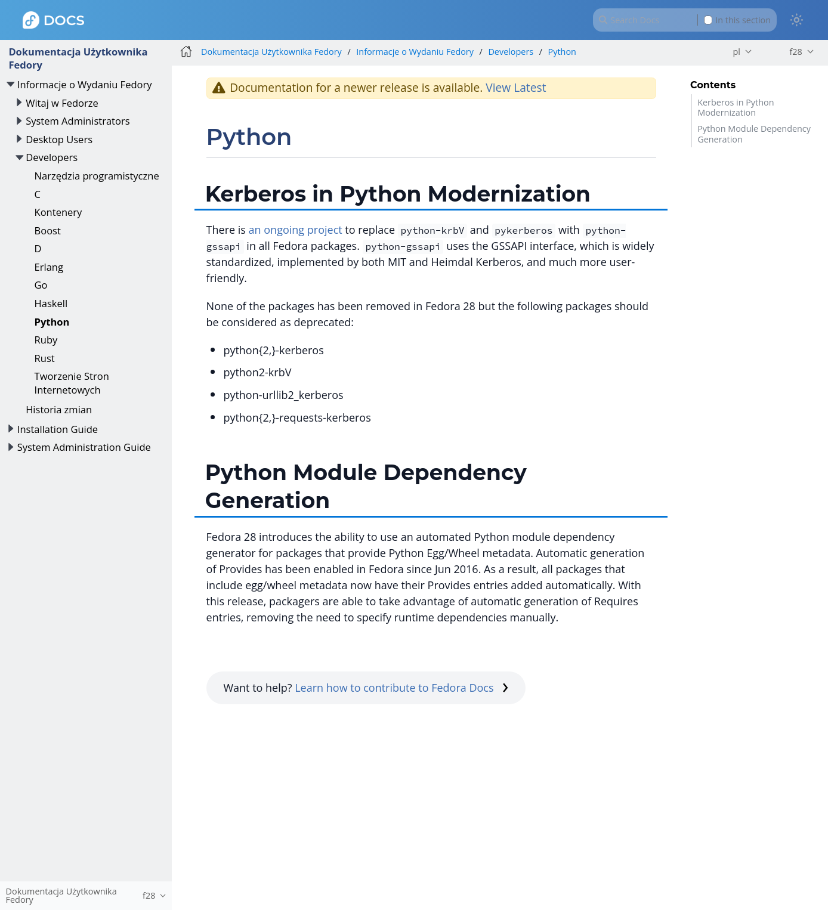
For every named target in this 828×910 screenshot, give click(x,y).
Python (52, 322)
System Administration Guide (84, 447)
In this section (737, 20)
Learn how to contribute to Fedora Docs (401, 687)
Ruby (46, 339)
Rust (45, 358)
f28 (795, 51)
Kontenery (58, 212)
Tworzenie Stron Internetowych (72, 382)
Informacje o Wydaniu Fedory (84, 84)
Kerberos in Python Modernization (735, 107)
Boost (48, 230)
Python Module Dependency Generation (754, 133)
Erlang (49, 267)
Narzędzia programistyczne (97, 175)
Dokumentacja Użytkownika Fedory (77, 58)
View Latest (516, 87)
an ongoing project (295, 229)
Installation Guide (57, 429)
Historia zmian (59, 409)
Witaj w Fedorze (62, 103)
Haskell (51, 303)
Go (41, 285)
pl (736, 51)
